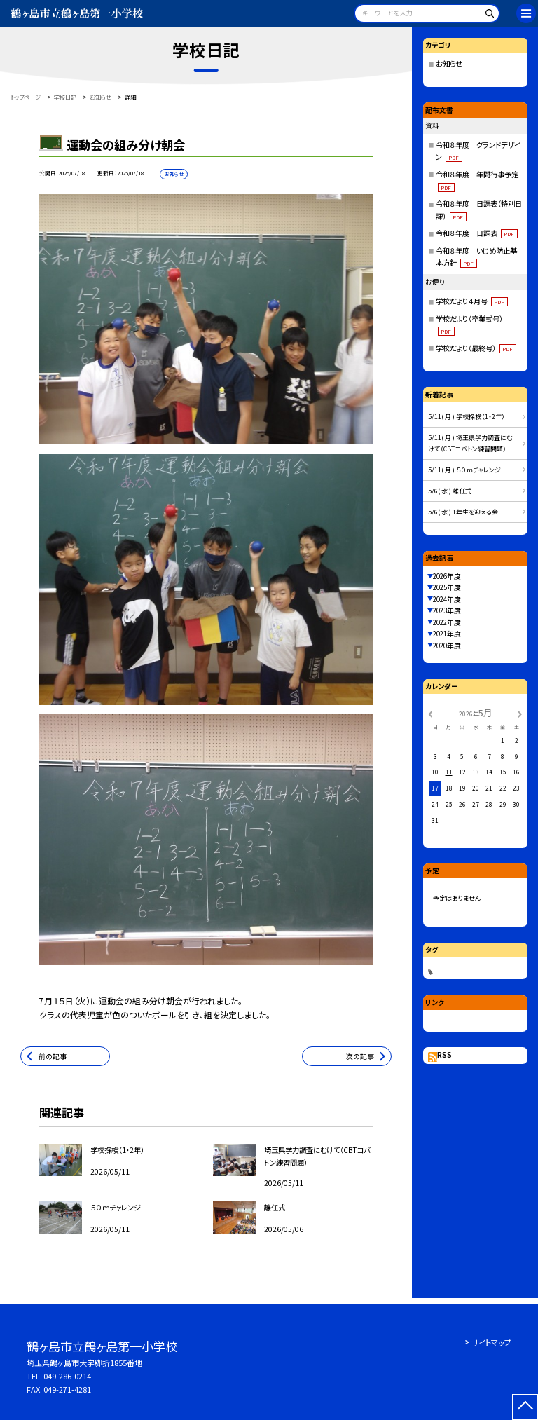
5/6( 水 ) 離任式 (449, 491)
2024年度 (447, 599)
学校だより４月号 (472, 301)
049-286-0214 (67, 1375)
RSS (444, 1055)
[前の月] (430, 713)
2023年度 (447, 610)
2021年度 (447, 634)
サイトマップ (491, 1342)
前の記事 (53, 1056)
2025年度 (447, 587)
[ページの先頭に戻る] (525, 1407)
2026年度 (447, 576)
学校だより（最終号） (476, 348)
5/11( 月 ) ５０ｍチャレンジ (464, 470)
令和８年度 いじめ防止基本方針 (476, 256)
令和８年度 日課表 (477, 233)
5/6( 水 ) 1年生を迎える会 (463, 512)
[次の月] (520, 713)
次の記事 (360, 1056)
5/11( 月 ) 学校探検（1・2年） (466, 416)
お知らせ (449, 63)
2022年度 (447, 622)
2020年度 (447, 645)
